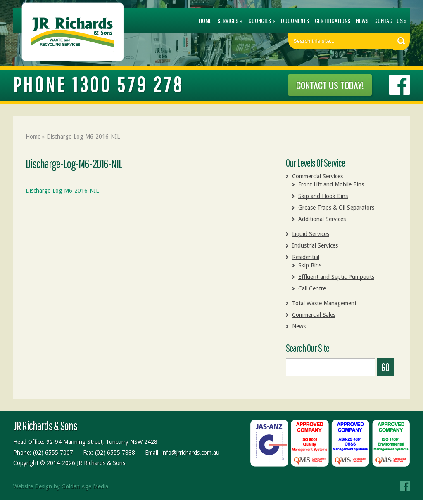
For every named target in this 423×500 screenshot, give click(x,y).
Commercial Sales (313, 314)
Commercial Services (317, 176)
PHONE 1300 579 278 (98, 84)
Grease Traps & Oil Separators (336, 207)
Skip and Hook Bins (323, 196)
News (362, 20)
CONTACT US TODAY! (330, 85)
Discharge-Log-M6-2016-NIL (62, 190)
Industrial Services (315, 245)
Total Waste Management (324, 303)
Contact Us (388, 20)
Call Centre (312, 288)
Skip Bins (309, 265)
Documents (295, 20)
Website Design (32, 486)
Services (227, 20)
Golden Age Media (85, 486)
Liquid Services (310, 234)
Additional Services (322, 219)
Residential (305, 257)
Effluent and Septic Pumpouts (336, 277)
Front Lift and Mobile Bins (331, 184)
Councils (259, 20)
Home (205, 20)
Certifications (332, 20)
